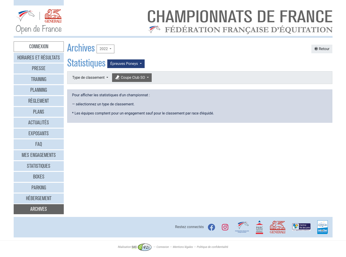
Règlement (38, 101)
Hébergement (38, 198)
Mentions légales (183, 247)
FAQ (38, 144)
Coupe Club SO (130, 77)
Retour (322, 49)
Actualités (38, 122)
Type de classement (88, 77)
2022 (104, 49)
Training (38, 79)
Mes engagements (39, 155)
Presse (39, 68)
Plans (38, 112)
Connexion (38, 46)
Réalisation (134, 247)
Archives (38, 209)
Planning (38, 90)
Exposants (38, 133)
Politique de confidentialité (212, 247)
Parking (38, 187)
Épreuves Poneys (124, 63)
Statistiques (38, 166)
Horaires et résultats (38, 57)
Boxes (38, 176)
